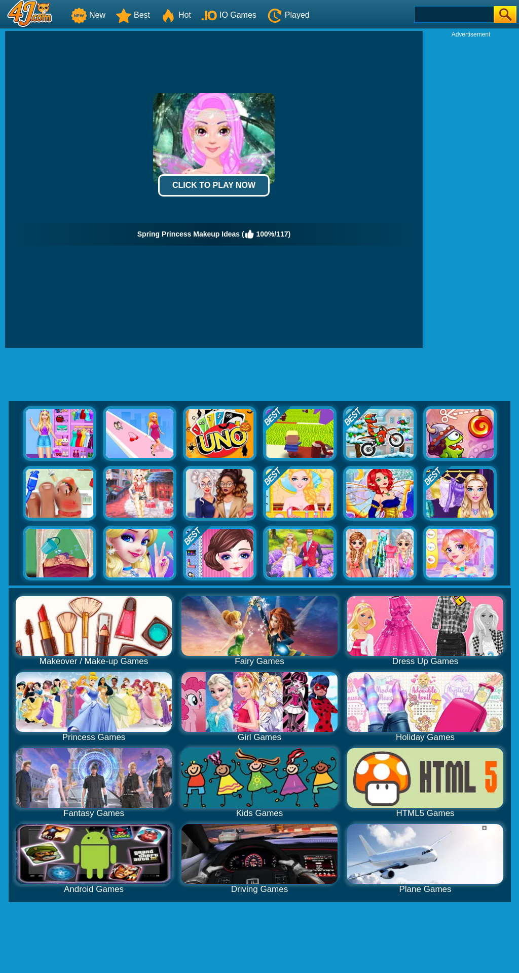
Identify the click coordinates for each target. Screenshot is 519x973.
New (88, 15)
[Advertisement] (470, 190)
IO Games (228, 15)
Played (288, 15)
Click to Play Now (213, 185)
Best (133, 15)
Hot (175, 15)
